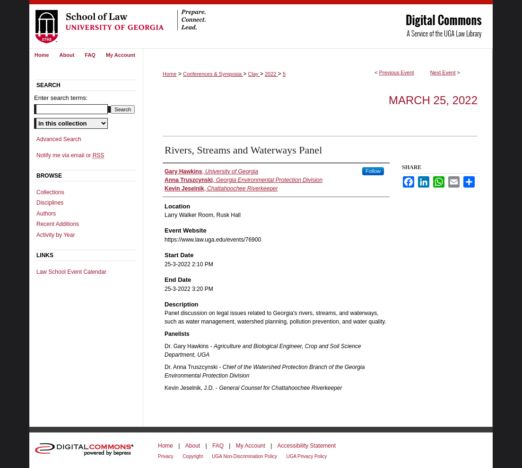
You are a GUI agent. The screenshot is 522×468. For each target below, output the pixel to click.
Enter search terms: (60, 97)
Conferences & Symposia (213, 74)
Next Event (443, 72)
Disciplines (49, 202)
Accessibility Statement (307, 445)
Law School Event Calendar (71, 272)
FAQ (218, 445)
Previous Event (396, 72)
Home (169, 74)
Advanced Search (58, 139)
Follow (373, 171)
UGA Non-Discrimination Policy (244, 456)
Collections (50, 192)
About (192, 445)
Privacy (166, 456)
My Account (250, 445)
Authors (46, 213)
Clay (254, 74)
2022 (271, 74)
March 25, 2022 (433, 100)
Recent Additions (57, 224)
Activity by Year (55, 235)
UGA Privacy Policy (306, 456)
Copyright (193, 456)
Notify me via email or (70, 155)
